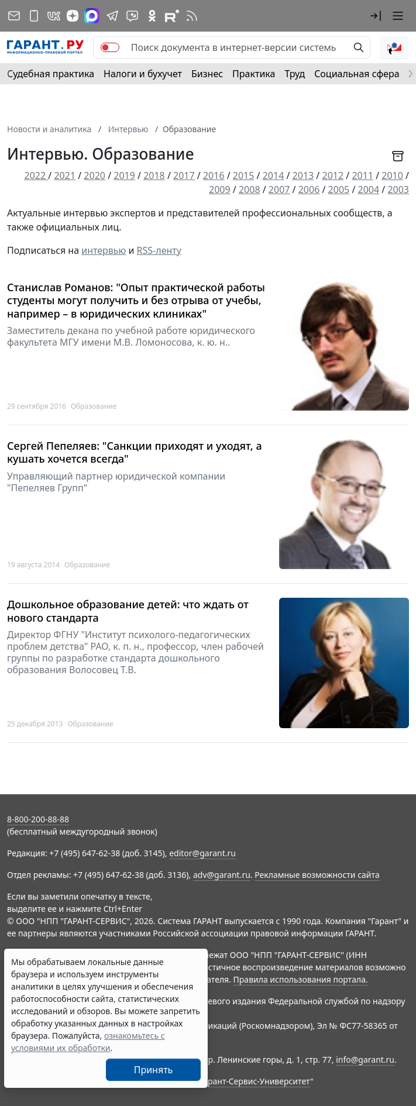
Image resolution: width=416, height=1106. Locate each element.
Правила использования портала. (300, 979)
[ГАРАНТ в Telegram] (112, 16)
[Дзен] (72, 16)
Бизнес (207, 73)
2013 (303, 175)
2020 (94, 175)
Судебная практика (50, 73)
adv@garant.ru (221, 874)
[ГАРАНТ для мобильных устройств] (34, 16)
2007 (279, 189)
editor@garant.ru (202, 853)
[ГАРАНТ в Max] (91, 15)
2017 (184, 175)
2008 (249, 189)
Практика (253, 73)
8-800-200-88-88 (38, 819)
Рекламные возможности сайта (317, 874)
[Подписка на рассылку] (14, 16)
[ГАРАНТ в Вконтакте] (54, 16)
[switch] (110, 47)
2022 (37, 175)
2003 (398, 189)
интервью (103, 250)
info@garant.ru (365, 1059)
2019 (124, 175)
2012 (332, 175)
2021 (64, 175)
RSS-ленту (159, 250)
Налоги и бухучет (143, 73)
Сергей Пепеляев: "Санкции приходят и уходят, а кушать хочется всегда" (134, 452)
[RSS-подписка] (192, 16)
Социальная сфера (357, 73)
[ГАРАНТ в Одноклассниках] (152, 16)
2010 (392, 175)
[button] (376, 16)
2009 (220, 189)
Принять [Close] (153, 1069)
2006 (309, 189)
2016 (214, 175)
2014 (273, 175)
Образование (93, 406)
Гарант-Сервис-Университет (255, 1081)
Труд (294, 73)
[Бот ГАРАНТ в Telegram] (132, 16)
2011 (362, 175)
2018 (154, 175)
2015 (244, 175)
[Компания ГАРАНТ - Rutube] (172, 16)
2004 (369, 189)
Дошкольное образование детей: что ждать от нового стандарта (128, 611)
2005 (339, 189)
